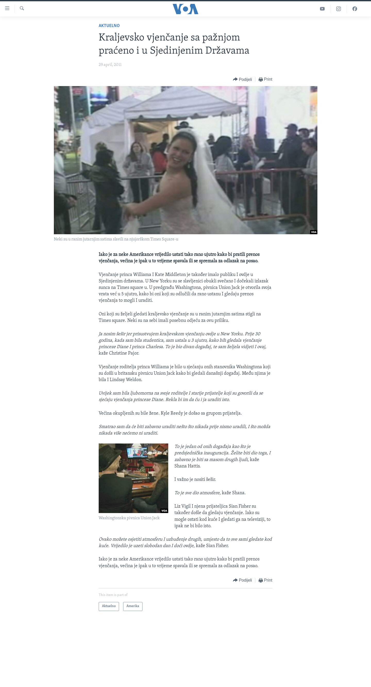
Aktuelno (109, 25)
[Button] (242, 79)
